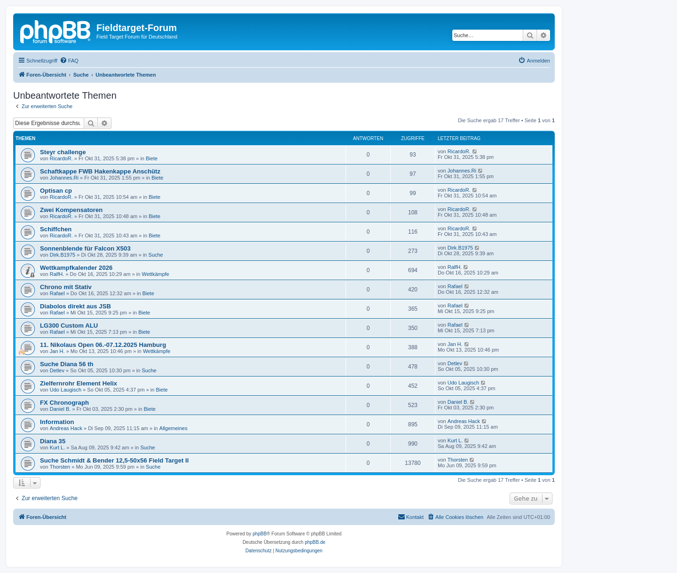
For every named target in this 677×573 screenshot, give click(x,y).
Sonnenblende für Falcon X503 (85, 248)
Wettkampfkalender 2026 (76, 267)
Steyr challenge (63, 152)
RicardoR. (61, 158)
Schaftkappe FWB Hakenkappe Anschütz (100, 171)
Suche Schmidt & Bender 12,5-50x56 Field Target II (114, 460)
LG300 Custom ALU (69, 325)
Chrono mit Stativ (66, 286)
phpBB (259, 533)
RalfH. (57, 274)
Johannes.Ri (64, 178)
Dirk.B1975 (62, 255)
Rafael (57, 293)
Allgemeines (173, 428)
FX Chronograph (64, 402)
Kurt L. (57, 447)
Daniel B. (60, 409)
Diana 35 (52, 441)
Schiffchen (55, 229)
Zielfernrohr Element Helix (78, 383)
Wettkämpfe (155, 274)
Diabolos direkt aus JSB (75, 306)
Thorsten (60, 467)
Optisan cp (56, 190)
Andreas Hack (66, 428)
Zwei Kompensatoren (71, 209)
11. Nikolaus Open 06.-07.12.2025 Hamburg (103, 344)
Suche (156, 255)
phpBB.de (315, 542)
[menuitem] (69, 60)
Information (57, 421)
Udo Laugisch (65, 389)
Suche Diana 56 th (67, 364)
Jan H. (57, 351)
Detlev (57, 370)
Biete (151, 158)
